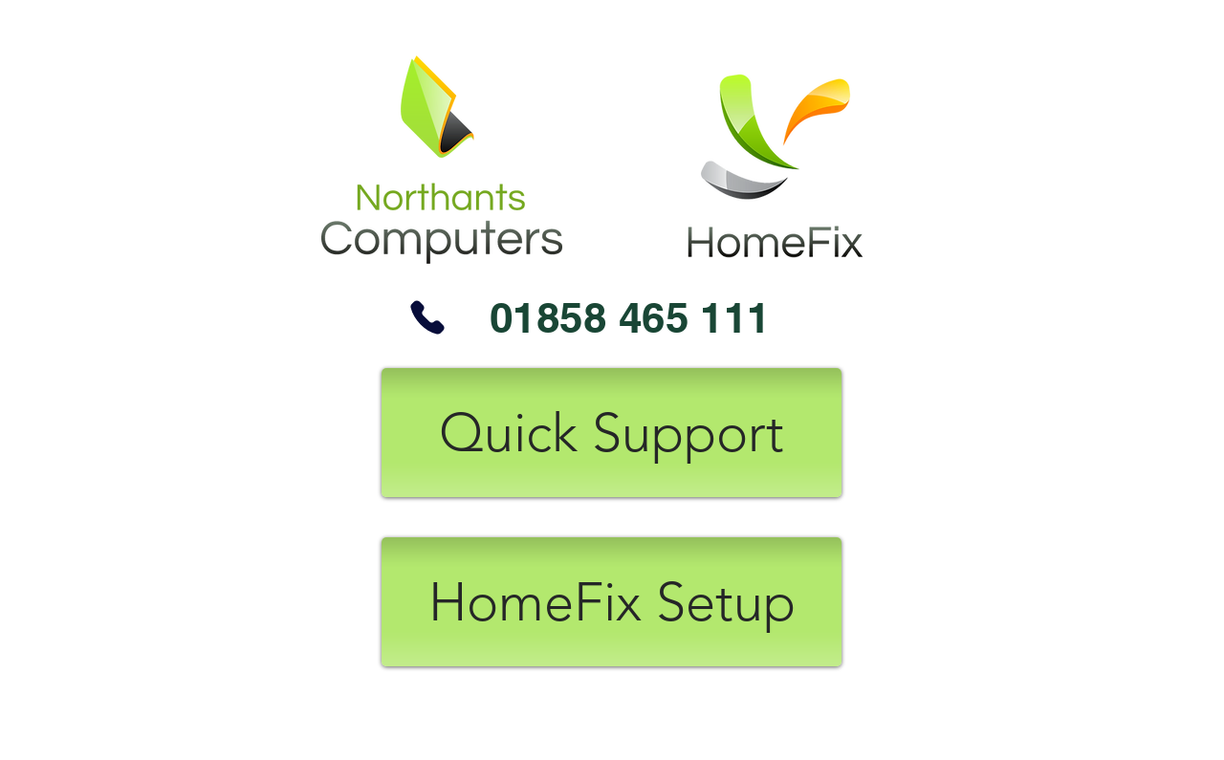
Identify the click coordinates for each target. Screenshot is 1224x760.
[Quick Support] (612, 432)
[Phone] (427, 317)
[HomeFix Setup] (612, 601)
